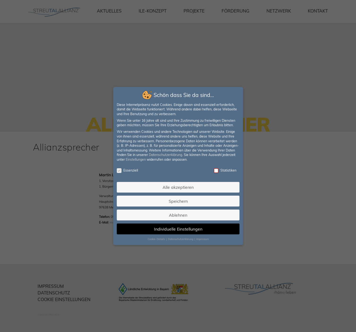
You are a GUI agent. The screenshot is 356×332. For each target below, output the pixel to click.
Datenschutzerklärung (165, 155)
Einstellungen (136, 160)
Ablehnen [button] (178, 214)
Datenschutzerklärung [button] (180, 237)
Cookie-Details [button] (157, 237)
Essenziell (128, 170)
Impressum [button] (202, 237)
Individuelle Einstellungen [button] (178, 227)
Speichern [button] (178, 200)
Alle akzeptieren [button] (178, 186)
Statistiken (224, 170)
